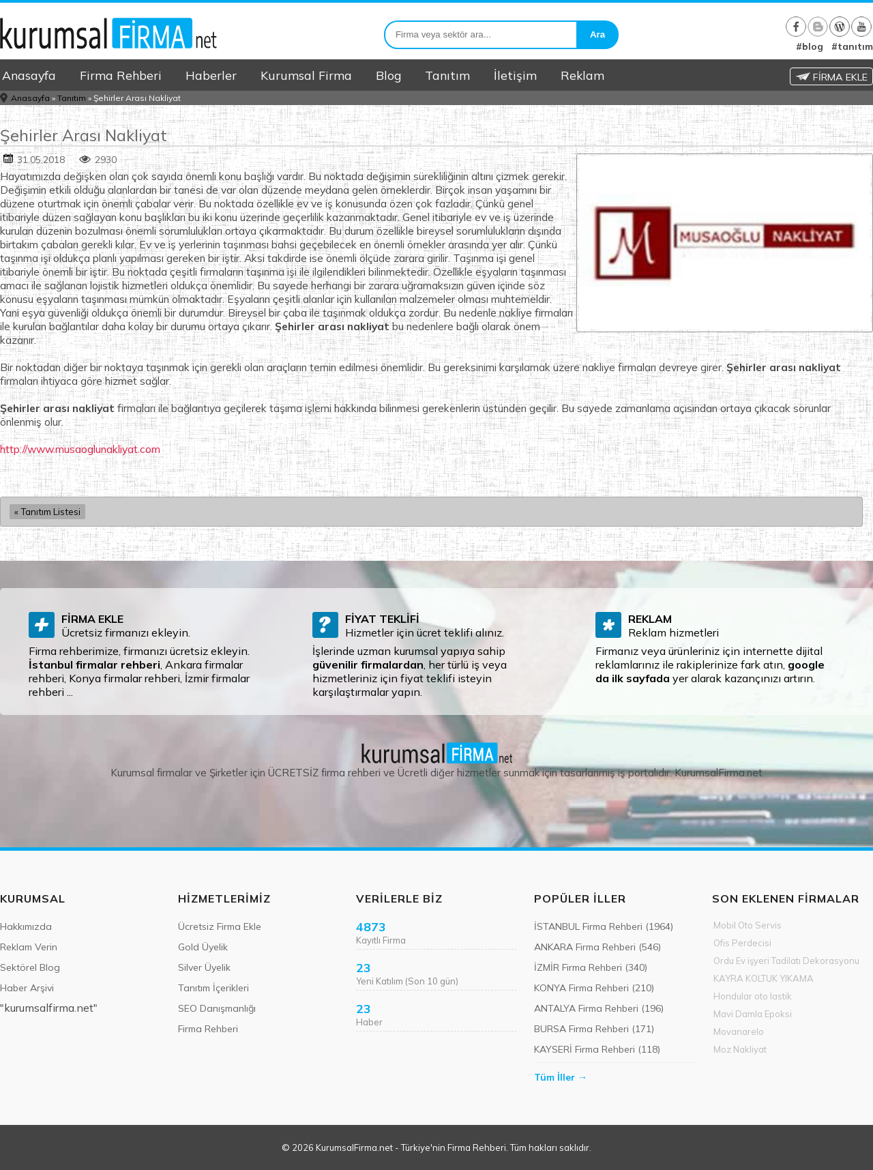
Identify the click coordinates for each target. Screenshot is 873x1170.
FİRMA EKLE (831, 77)
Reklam (582, 75)
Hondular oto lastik (752, 996)
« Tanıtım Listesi (47, 511)
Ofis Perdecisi (742, 942)
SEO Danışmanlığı (217, 1008)
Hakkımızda (26, 926)
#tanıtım (852, 46)
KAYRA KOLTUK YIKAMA (763, 978)
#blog (809, 46)
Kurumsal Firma (306, 75)
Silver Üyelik (204, 967)
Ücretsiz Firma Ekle (219, 926)
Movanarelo (738, 1031)
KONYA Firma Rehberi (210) (594, 988)
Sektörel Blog (30, 967)
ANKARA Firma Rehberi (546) (597, 947)
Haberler (211, 75)
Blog (388, 75)
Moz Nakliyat (740, 1049)
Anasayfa (29, 75)
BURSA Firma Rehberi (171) (594, 1029)
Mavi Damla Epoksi (752, 1013)
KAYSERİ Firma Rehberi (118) (597, 1049)
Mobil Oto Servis (747, 925)
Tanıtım (447, 75)
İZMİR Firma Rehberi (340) (590, 967)
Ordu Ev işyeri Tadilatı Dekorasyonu (786, 960)
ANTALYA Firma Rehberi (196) (599, 1008)
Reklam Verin (28, 947)
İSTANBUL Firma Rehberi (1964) (603, 926)
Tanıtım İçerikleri (213, 988)
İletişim (515, 75)
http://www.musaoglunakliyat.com (80, 449)
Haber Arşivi (27, 988)
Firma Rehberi (121, 75)
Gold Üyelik (203, 947)
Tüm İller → (560, 1077)
